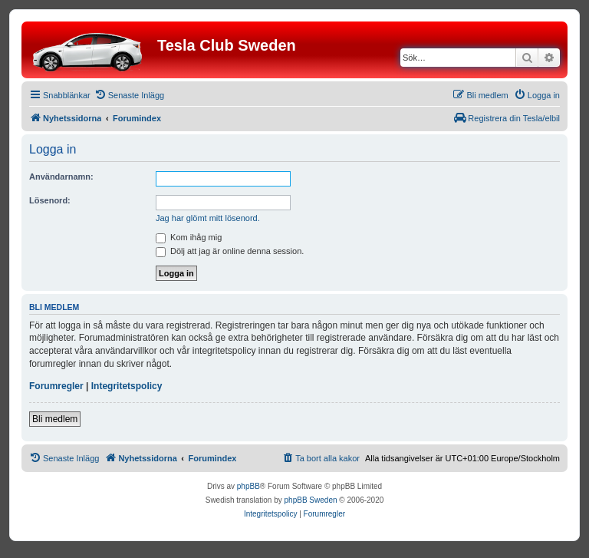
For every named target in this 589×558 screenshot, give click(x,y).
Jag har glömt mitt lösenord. (208, 218)
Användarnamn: (61, 176)
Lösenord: (50, 200)
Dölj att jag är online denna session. (230, 251)
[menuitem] (129, 95)
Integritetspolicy (127, 386)
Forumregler (56, 386)
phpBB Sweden (311, 500)
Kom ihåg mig (189, 237)
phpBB (248, 486)
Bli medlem (54, 419)
